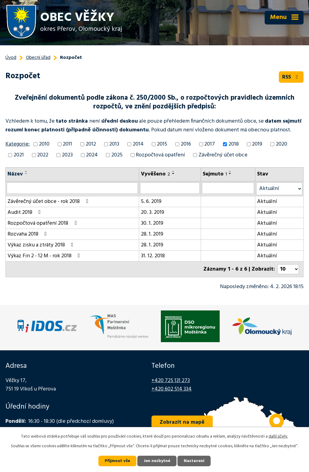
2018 (233, 144)
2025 (117, 155)
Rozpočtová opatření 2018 (43, 223)
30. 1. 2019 (152, 223)
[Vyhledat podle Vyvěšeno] (170, 188)
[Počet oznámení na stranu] (288, 269)
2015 (162, 144)
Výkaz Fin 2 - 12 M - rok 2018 (45, 256)
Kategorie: (17, 144)
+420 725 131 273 (170, 380)
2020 (281, 144)
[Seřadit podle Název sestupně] (26, 173)
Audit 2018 (25, 212)
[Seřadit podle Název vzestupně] (26, 171)
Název (15, 174)
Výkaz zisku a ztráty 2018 (42, 245)
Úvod (10, 58)
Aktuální (267, 201)
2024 (92, 155)
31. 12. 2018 (153, 256)
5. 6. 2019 (151, 201)
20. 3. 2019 (152, 212)
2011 (67, 144)
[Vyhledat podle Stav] (279, 188)
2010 (44, 144)
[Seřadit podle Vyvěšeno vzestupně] (173, 171)
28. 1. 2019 (152, 234)
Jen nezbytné (157, 461)
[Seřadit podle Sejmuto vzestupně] (230, 171)
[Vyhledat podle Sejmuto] (228, 188)
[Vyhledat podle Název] (72, 188)
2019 (257, 144)
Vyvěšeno (155, 174)
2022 (42, 155)
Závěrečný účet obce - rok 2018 (49, 201)
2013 (114, 144)
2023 (67, 155)
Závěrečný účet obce (223, 155)
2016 (186, 144)
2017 (209, 144)
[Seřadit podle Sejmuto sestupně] (230, 173)
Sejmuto (215, 174)
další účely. (278, 436)
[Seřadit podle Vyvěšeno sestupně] (173, 173)
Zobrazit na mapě (182, 422)
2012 (91, 144)
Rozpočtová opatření (160, 155)
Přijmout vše (117, 461)
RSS (291, 77)
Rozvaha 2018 (28, 234)
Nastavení (194, 461)
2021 (19, 155)
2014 (138, 144)
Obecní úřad (38, 58)
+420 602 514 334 (171, 389)
